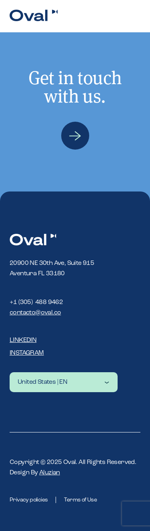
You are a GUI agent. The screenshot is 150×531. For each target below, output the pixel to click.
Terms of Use (80, 500)
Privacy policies (29, 500)
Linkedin (23, 340)
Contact (75, 136)
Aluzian (49, 473)
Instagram (27, 353)
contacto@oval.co (35, 313)
